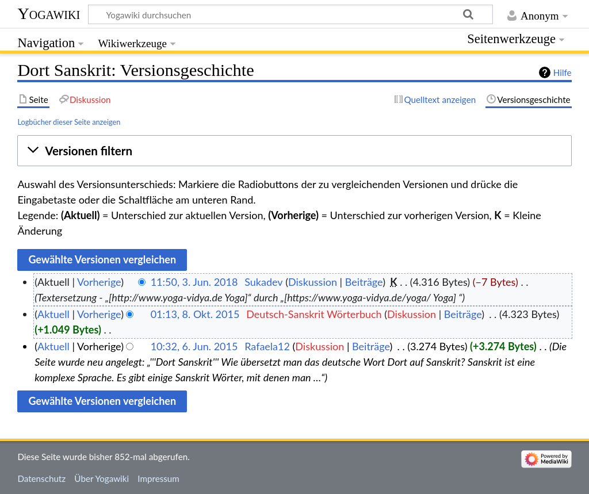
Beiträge (364, 281)
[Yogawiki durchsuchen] (290, 14)
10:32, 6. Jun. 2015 (194, 346)
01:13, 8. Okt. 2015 (195, 314)
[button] (294, 150)
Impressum (158, 478)
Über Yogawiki (101, 478)
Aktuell (53, 314)
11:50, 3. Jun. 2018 (194, 281)
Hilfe (562, 72)
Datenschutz (41, 478)
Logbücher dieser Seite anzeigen (68, 122)
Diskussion (312, 281)
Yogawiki (48, 13)
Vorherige (99, 281)
